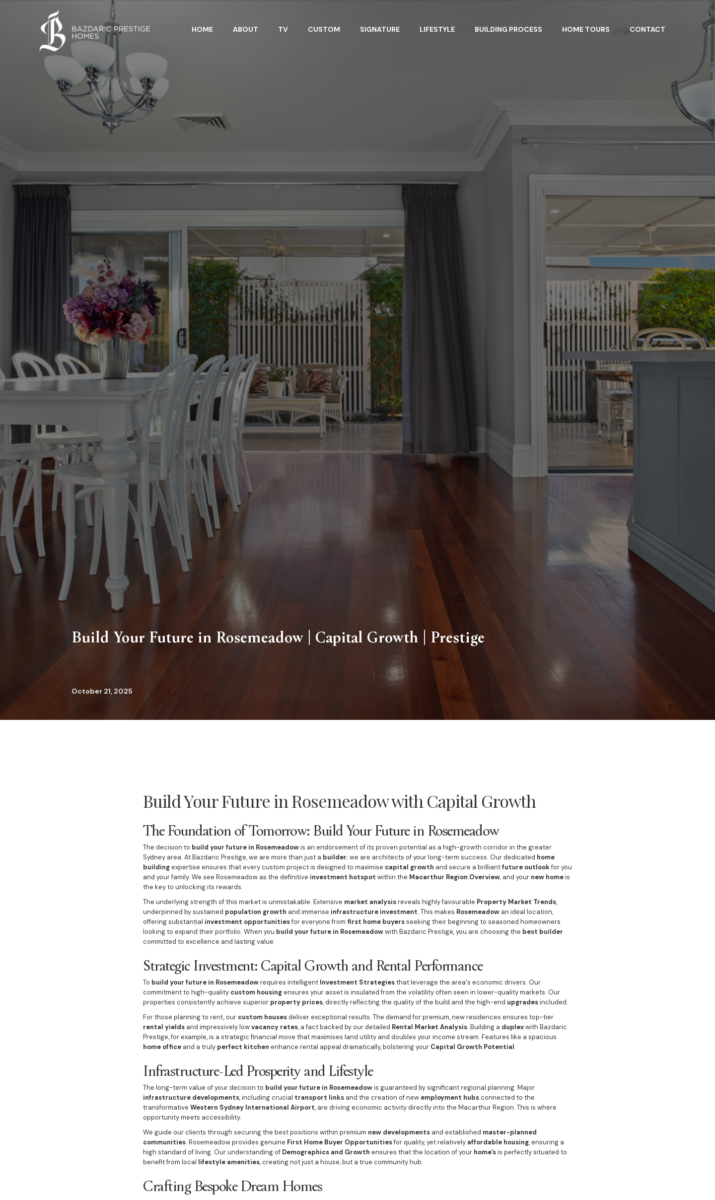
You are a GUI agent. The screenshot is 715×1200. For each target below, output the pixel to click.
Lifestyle (437, 29)
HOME (202, 29)
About (245, 29)
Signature (380, 29)
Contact (647, 29)
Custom (324, 29)
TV (283, 29)
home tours (586, 29)
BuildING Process (508, 29)
